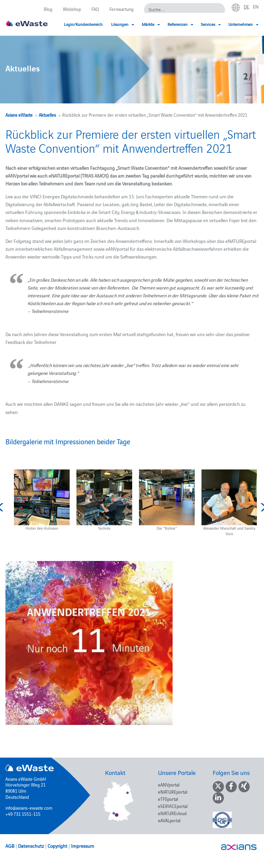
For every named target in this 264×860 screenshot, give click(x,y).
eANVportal (168, 784)
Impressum (82, 845)
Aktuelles (47, 115)
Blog (48, 9)
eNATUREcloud (172, 813)
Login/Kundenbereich (83, 24)
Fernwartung (121, 9)
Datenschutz (31, 845)
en (256, 6)
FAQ (95, 9)
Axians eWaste (19, 115)
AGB (9, 845)
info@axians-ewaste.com (28, 808)
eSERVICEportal (173, 806)
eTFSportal (168, 799)
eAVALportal (169, 820)
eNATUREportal (172, 792)
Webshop (72, 9)
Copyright (57, 845)
